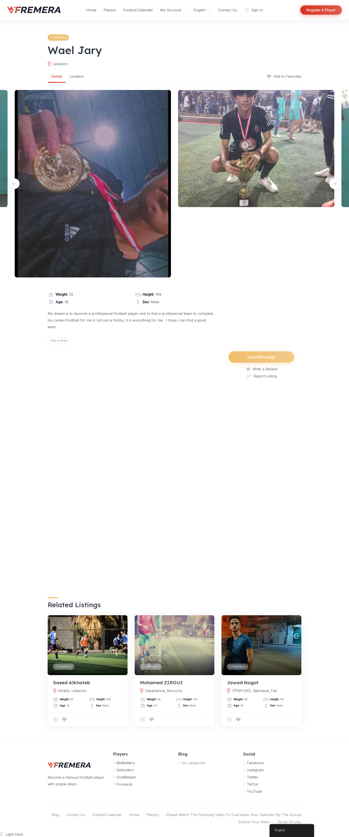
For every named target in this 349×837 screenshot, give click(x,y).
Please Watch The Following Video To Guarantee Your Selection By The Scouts (233, 815)
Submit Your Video (254, 822)
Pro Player (59, 340)
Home (91, 10)
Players (109, 10)
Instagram (255, 770)
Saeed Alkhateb (71, 682)
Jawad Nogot (243, 682)
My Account (170, 10)
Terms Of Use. (289, 822)
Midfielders (125, 763)
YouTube (254, 791)
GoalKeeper (126, 777)
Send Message (261, 357)
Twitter (252, 777)
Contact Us (227, 10)
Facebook (255, 763)
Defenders (125, 770)
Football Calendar (138, 10)
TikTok (252, 784)
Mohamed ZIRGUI (161, 682)
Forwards (58, 37)
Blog (55, 815)
